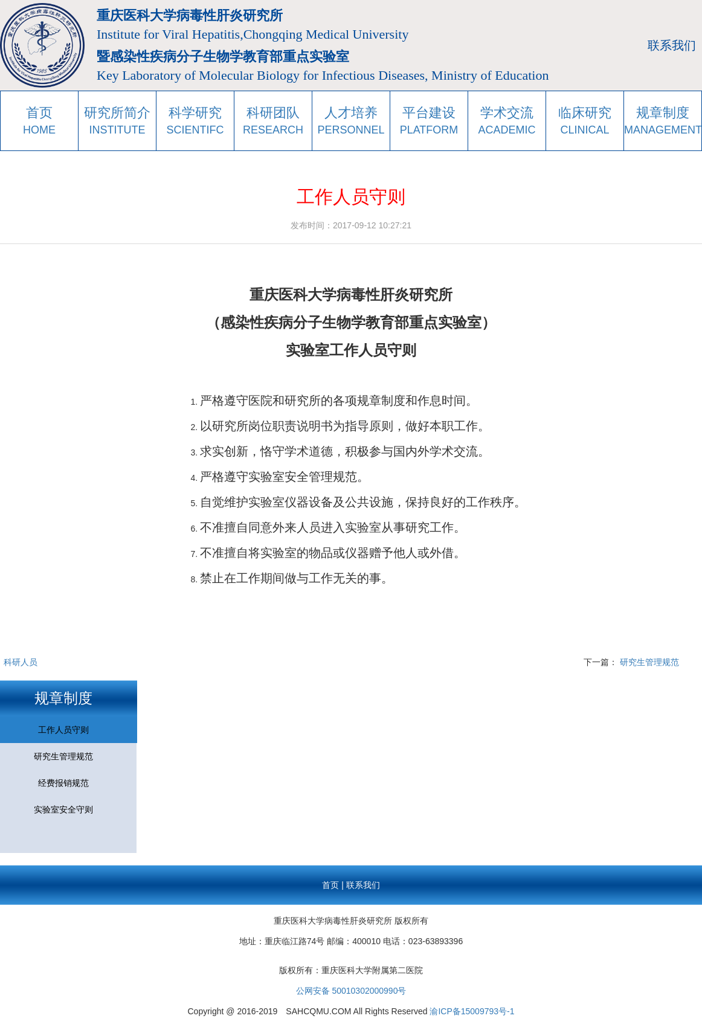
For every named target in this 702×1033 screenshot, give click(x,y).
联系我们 (672, 45)
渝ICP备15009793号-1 (472, 1011)
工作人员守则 (63, 730)
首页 (330, 885)
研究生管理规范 (649, 662)
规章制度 (63, 698)
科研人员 (20, 662)
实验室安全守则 (63, 809)
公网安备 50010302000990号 (351, 991)
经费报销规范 (63, 783)
